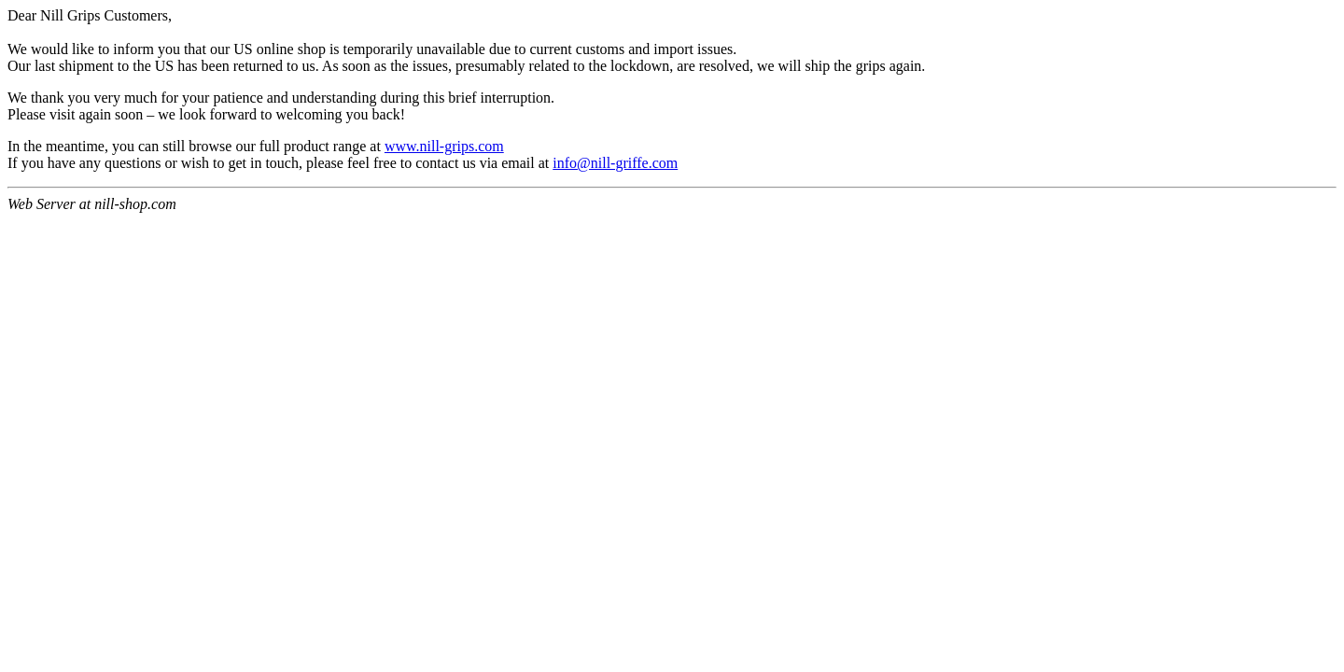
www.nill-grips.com (444, 146)
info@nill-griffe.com (615, 163)
